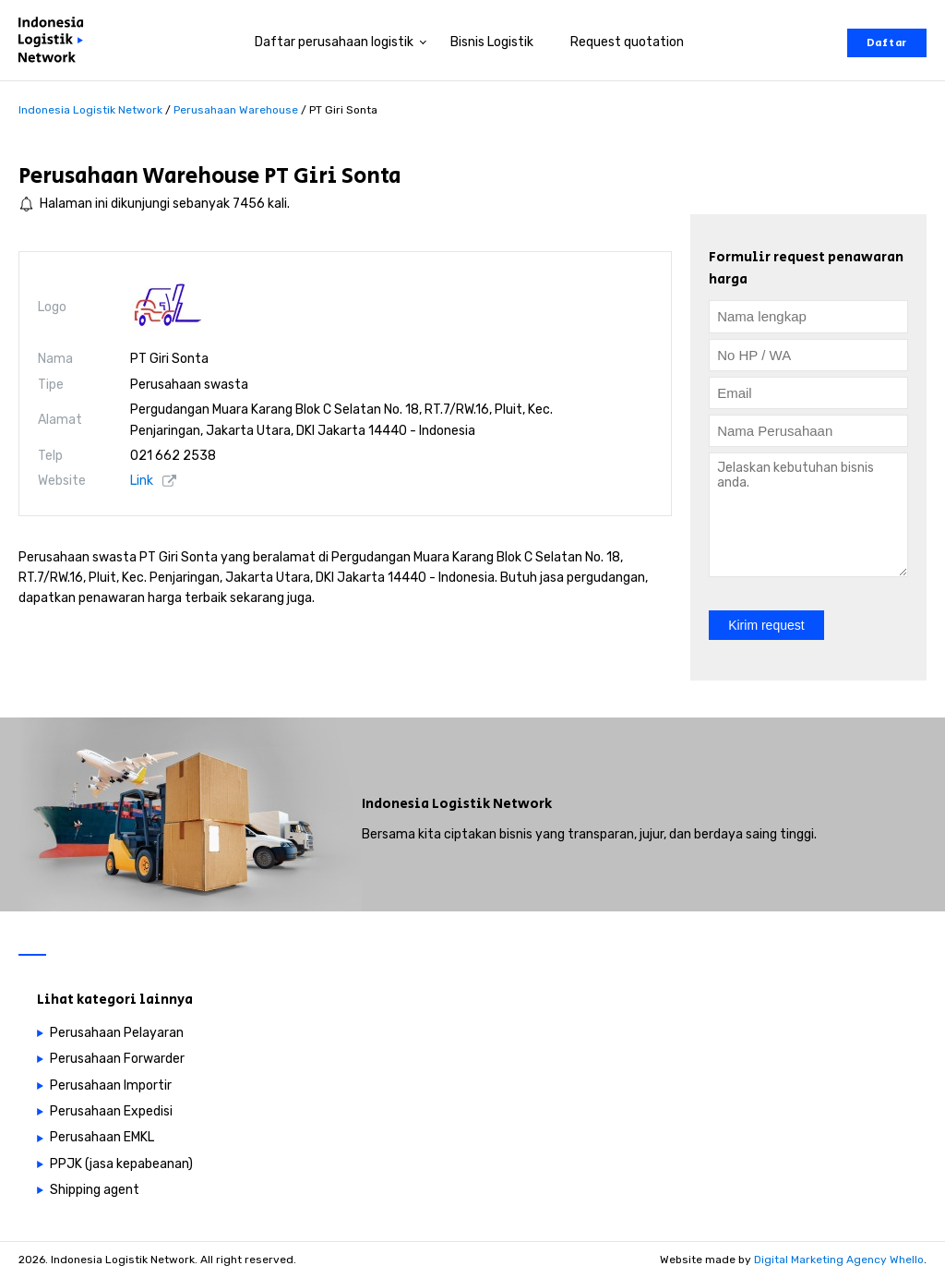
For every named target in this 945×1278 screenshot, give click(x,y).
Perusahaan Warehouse (138, 176)
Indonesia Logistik (426, 804)
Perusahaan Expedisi (111, 1111)
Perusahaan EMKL (102, 1137)
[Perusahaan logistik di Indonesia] (55, 43)
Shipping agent (94, 1190)
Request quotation (627, 42)
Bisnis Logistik (491, 42)
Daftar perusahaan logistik (334, 42)
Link (141, 480)
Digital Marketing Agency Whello (839, 1259)
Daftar (887, 43)
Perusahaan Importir (111, 1085)
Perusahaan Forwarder (117, 1059)
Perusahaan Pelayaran (117, 1033)
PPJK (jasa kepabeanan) (121, 1164)
